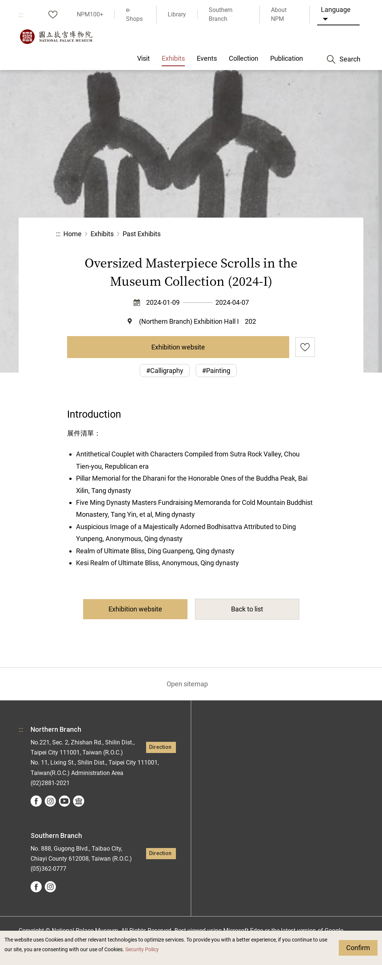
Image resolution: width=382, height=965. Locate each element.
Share (244, 234)
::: (21, 15)
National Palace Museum (56, 36)
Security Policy (142, 949)
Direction (160, 747)
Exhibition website (178, 347)
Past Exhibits (142, 234)
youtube (64, 801)
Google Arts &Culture (78, 801)
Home (72, 234)
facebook (36, 801)
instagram (50, 801)
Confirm (358, 948)
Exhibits (102, 234)
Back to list (247, 609)
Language (336, 9)
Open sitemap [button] (187, 684)
